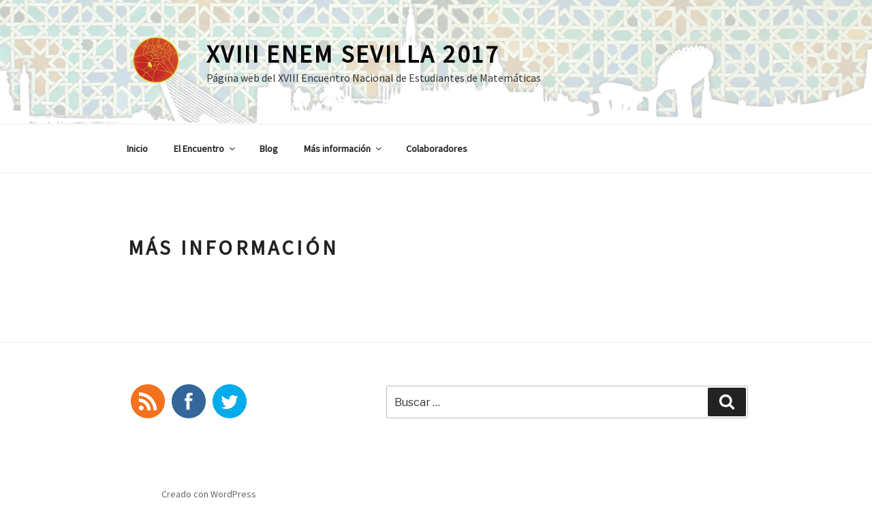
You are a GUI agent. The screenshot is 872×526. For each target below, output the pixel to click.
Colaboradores (436, 148)
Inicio (137, 148)
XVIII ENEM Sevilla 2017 (352, 54)
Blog (269, 148)
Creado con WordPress (208, 494)
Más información (344, 148)
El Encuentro (205, 148)
